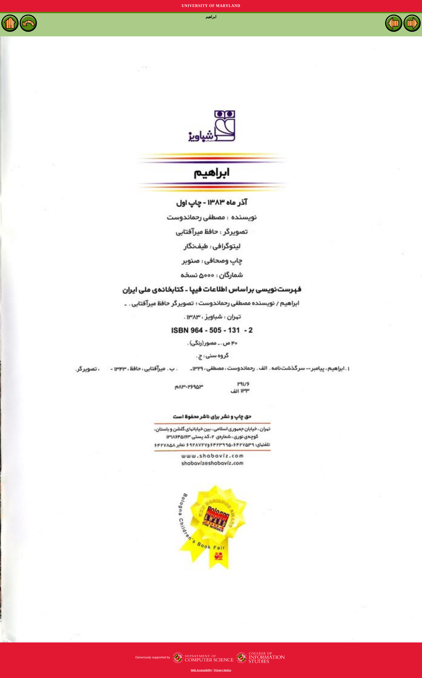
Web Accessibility (201, 670)
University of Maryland (211, 6)
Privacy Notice (222, 670)
